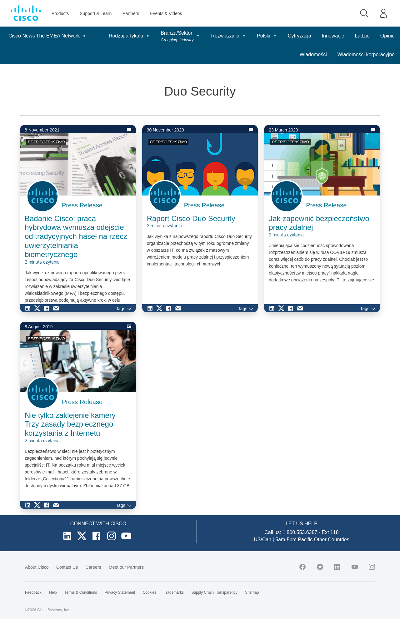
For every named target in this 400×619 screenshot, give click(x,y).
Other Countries (331, 539)
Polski (267, 35)
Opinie (387, 35)
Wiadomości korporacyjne (366, 54)
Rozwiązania (228, 35)
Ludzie (362, 35)
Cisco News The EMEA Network (47, 35)
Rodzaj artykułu (129, 35)
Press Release (82, 205)
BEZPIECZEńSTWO (46, 142)
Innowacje (333, 35)
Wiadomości (313, 54)
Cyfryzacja (299, 35)
